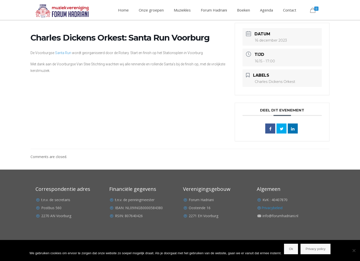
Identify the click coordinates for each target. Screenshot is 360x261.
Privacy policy (315, 249)
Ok (291, 249)
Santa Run (63, 53)
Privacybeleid (272, 207)
